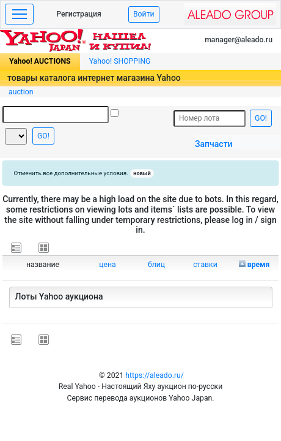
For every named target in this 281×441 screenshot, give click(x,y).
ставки (205, 264)
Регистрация (78, 14)
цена (107, 264)
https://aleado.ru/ (154, 375)
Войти (144, 14)
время (258, 264)
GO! (43, 136)
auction (21, 92)
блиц (156, 264)
